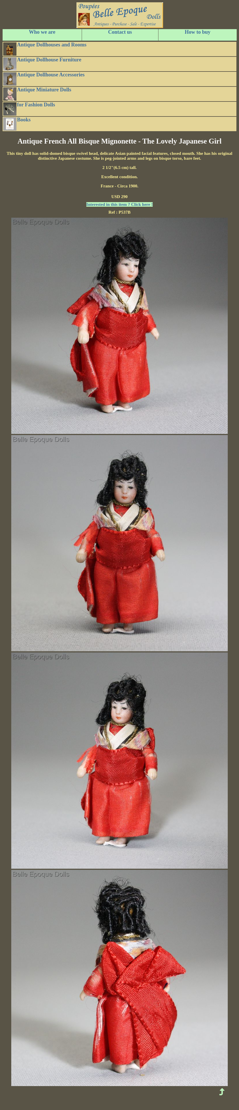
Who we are (42, 32)
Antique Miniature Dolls (37, 94)
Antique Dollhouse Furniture (42, 64)
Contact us (120, 32)
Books (17, 124)
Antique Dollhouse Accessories (44, 79)
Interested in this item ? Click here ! (119, 204)
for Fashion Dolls (29, 109)
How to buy (197, 32)
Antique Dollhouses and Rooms (45, 49)
